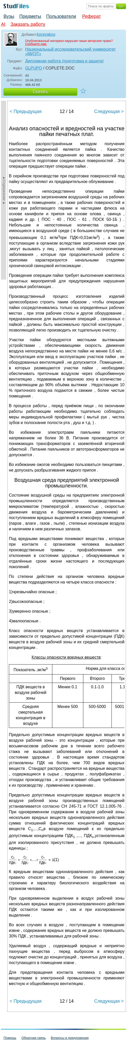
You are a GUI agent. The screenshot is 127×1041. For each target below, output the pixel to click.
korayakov (46, 34)
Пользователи (61, 16)
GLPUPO (33, 68)
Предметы (30, 16)
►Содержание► (4, 190)
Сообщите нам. (36, 43)
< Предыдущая (26, 111)
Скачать (40, 91)
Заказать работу (27, 24)
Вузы (9, 16)
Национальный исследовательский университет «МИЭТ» (70, 51)
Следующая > (109, 111)
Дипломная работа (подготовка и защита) (64, 61)
